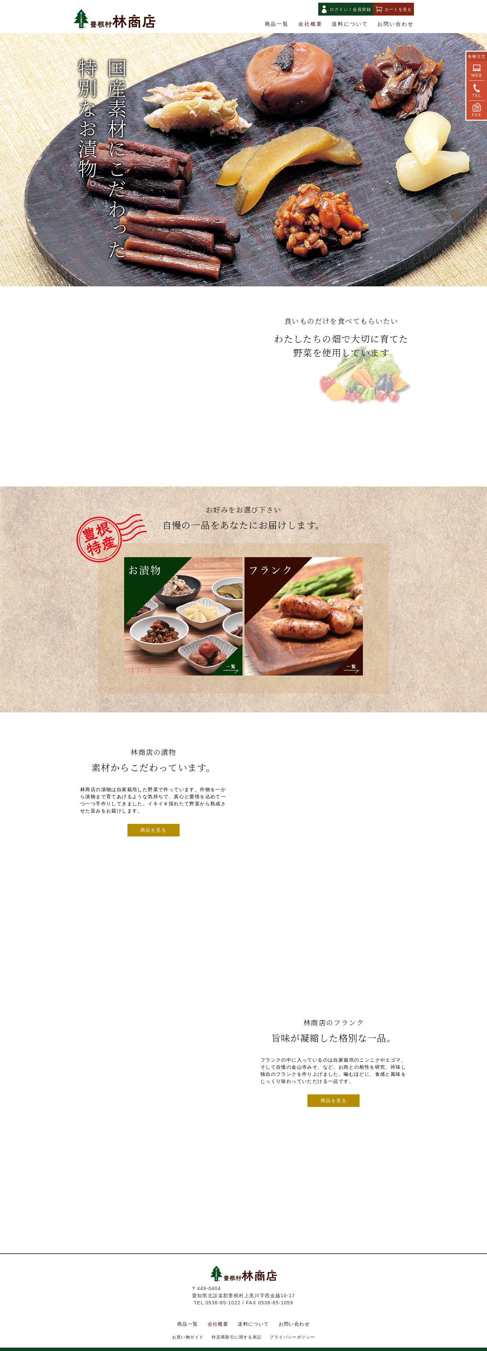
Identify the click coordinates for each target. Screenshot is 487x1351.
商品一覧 (277, 24)
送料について (350, 24)
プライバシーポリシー (292, 1327)
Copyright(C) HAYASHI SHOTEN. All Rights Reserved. (243, 1345)
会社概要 (310, 24)
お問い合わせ (395, 24)
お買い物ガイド (188, 1327)
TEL (476, 91)
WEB (476, 71)
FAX (476, 110)
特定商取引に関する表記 (236, 1327)
